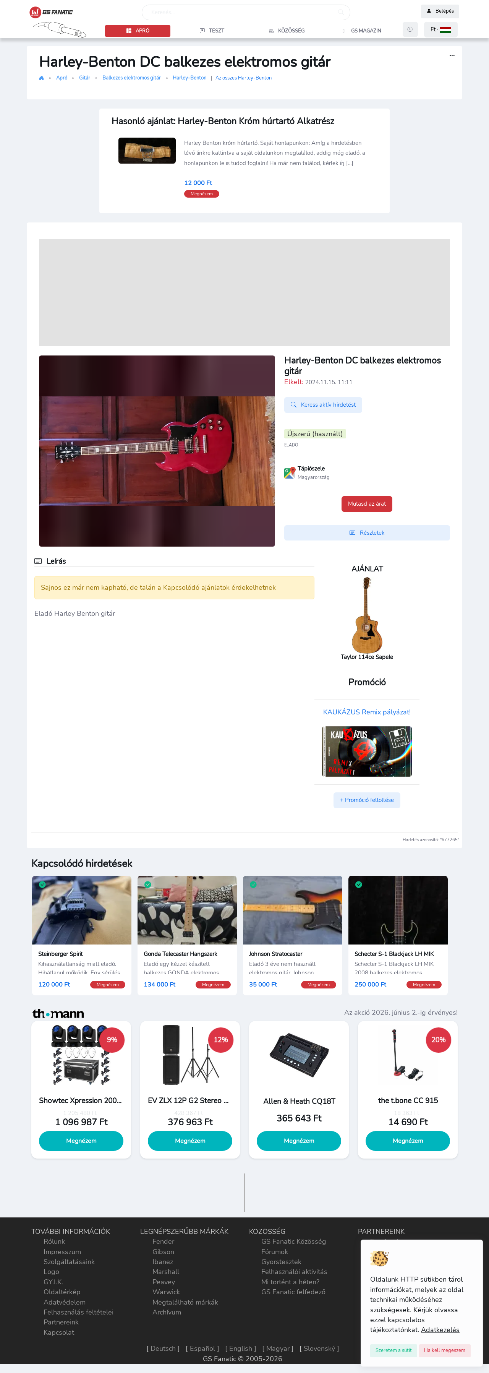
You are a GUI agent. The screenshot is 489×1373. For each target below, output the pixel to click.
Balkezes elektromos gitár (131, 78)
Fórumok (274, 1251)
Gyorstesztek (281, 1261)
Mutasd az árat (367, 504)
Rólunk (54, 1241)
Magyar (278, 1348)
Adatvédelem (65, 1302)
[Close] (393, 1350)
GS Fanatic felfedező (293, 1292)
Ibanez (162, 1261)
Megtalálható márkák (185, 1302)
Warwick (166, 1292)
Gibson (163, 1251)
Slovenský (319, 1348)
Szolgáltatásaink (69, 1261)
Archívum (166, 1312)
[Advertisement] (244, 292)
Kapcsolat (59, 1332)
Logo (51, 1271)
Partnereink (61, 1322)
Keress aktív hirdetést (323, 405)
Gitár (84, 78)
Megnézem (81, 1141)
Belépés (440, 11)
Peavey (163, 1282)
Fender (163, 1241)
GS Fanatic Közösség (293, 1241)
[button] (441, 29)
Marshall (165, 1271)
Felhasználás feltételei (78, 1312)
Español (202, 1348)
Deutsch (163, 1348)
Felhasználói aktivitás (294, 1271)
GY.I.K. (53, 1282)
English (240, 1348)
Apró (61, 78)
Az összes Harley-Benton (243, 78)
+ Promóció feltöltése (367, 800)
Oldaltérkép (62, 1292)
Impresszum (62, 1251)
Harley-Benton (189, 78)
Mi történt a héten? (290, 1282)
